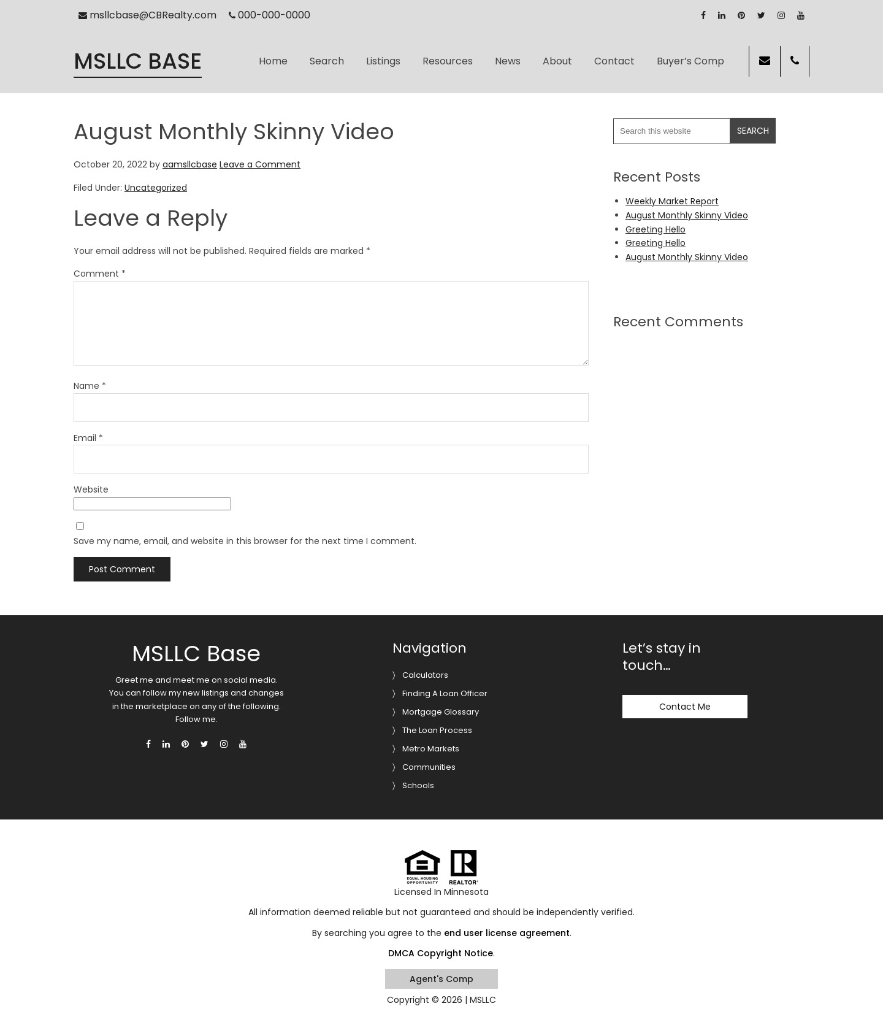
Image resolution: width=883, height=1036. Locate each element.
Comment (100, 273)
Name (90, 386)
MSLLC (483, 1000)
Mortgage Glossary (440, 712)
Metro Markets (430, 748)
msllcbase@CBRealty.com (147, 15)
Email (88, 438)
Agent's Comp (441, 979)
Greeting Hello (655, 229)
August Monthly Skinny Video (686, 215)
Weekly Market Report (672, 201)
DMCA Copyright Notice (440, 953)
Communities (429, 767)
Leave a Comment (260, 164)
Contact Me (685, 706)
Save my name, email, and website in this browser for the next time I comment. (245, 541)
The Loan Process (437, 730)
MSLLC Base (138, 61)
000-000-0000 (270, 15)
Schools (418, 785)
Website (91, 489)
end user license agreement (507, 933)
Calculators (425, 675)
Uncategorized (155, 188)
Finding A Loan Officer (444, 693)
